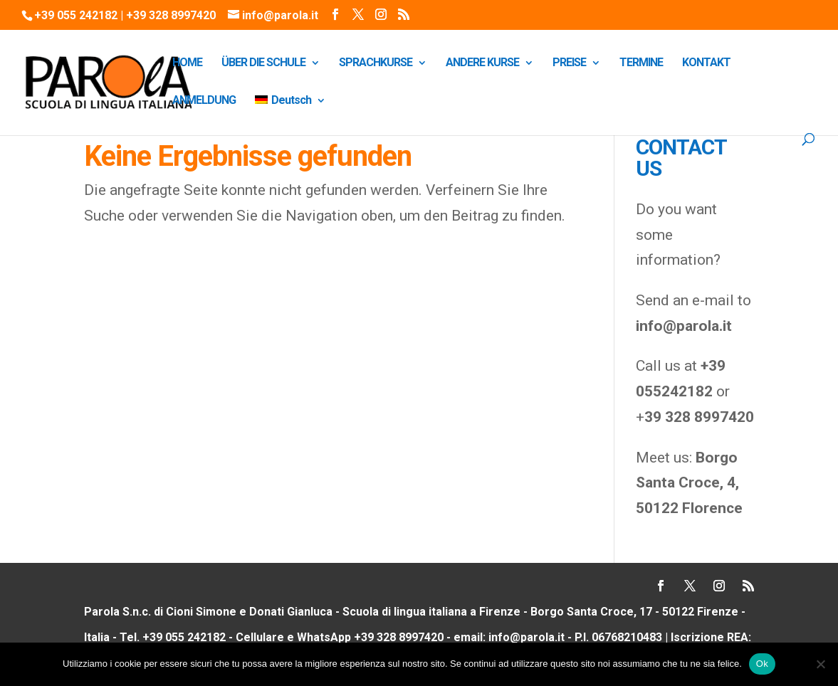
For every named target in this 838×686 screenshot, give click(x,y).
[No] (820, 664)
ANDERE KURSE (482, 63)
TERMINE (641, 63)
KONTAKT (706, 63)
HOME (187, 63)
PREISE (569, 63)
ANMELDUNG (204, 101)
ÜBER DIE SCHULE (263, 63)
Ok (762, 663)
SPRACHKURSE (375, 63)
